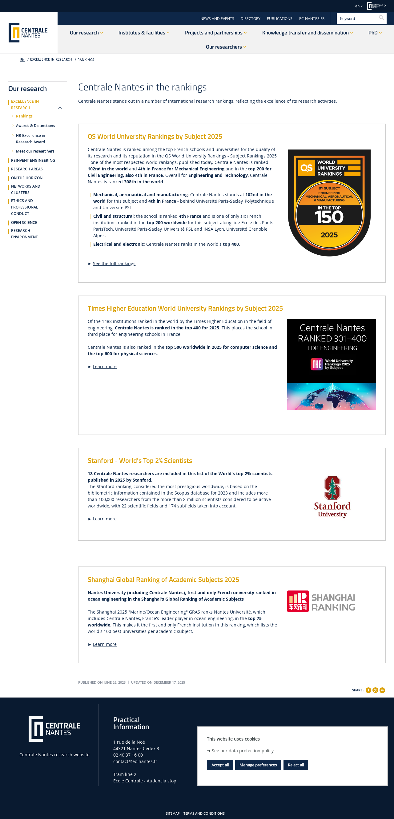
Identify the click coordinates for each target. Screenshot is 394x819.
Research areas (27, 169)
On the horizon (26, 178)
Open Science (24, 222)
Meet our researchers (35, 151)
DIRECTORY (250, 18)
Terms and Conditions (204, 813)
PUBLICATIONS (279, 18)
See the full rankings (114, 263)
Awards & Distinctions (35, 125)
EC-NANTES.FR (311, 18)
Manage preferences (258, 765)
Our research (27, 87)
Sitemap (173, 813)
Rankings (86, 60)
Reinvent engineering (33, 160)
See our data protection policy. (243, 750)
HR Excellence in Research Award (30, 139)
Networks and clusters (25, 189)
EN (22, 60)
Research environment (24, 234)
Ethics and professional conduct (24, 207)
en (357, 6)
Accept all (220, 765)
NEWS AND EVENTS (217, 18)
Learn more (105, 366)
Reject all (296, 765)
